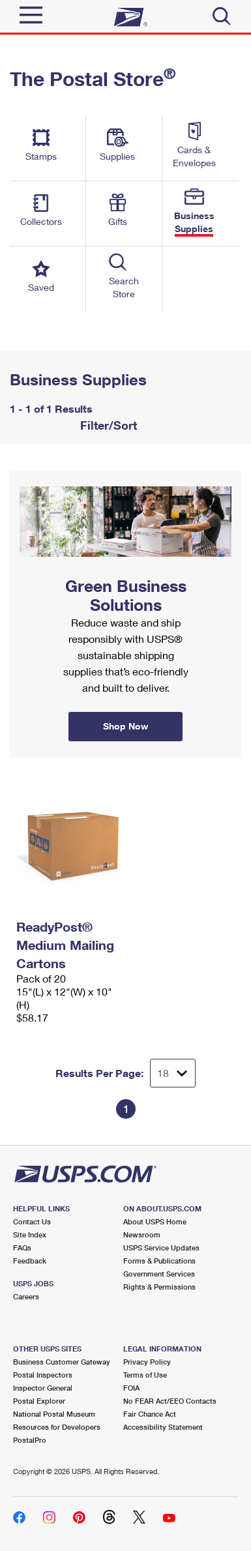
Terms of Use (145, 1374)
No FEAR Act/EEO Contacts (169, 1400)
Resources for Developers (56, 1427)
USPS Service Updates (161, 1247)
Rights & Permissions (159, 1286)
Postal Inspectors (42, 1374)
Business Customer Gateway (61, 1361)
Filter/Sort (107, 425)
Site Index (29, 1234)
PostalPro (29, 1440)
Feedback (29, 1260)
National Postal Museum (54, 1414)
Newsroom (141, 1234)
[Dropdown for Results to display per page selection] (173, 1073)
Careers (26, 1296)
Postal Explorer (39, 1400)
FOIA (131, 1387)
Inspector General (42, 1387)
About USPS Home (154, 1221)
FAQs (22, 1247)
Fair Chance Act (149, 1414)
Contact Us (32, 1221)
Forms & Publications (159, 1260)
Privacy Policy (147, 1361)
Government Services (159, 1273)
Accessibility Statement (163, 1427)
